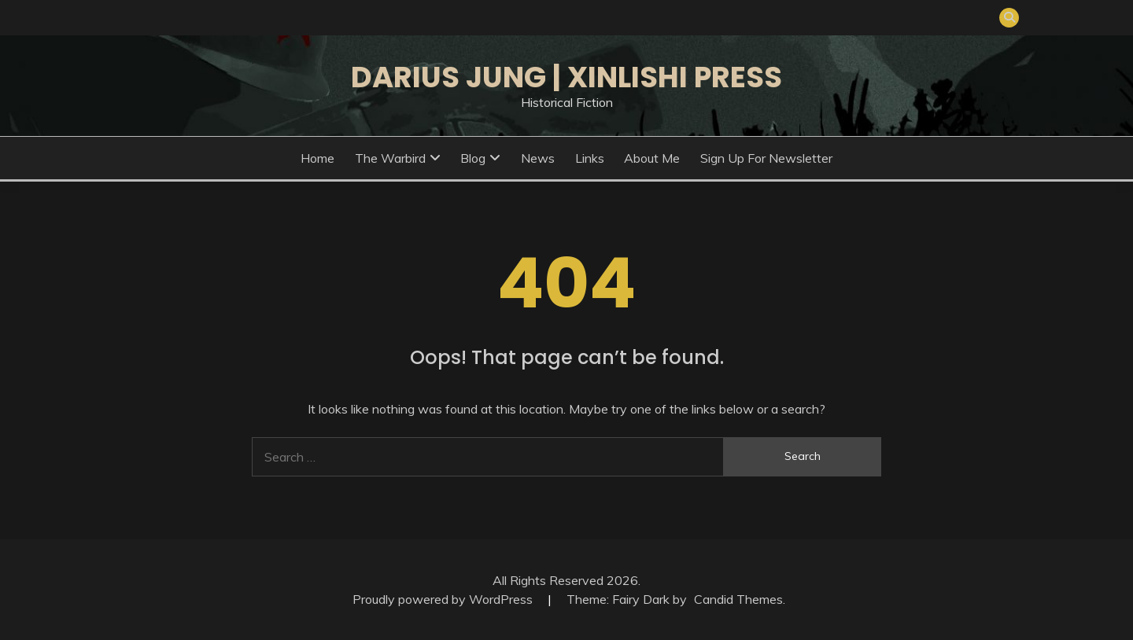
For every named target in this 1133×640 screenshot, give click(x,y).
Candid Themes (738, 599)
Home (317, 158)
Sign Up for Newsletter (766, 158)
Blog (472, 158)
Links (589, 158)
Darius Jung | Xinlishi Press (566, 77)
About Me (652, 158)
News (538, 158)
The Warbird (390, 158)
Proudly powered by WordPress (444, 599)
